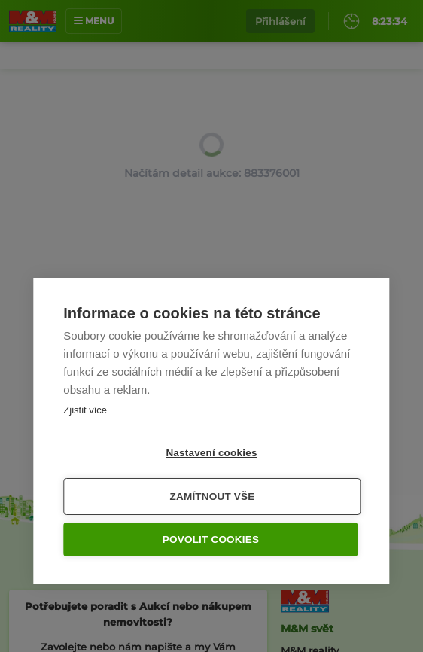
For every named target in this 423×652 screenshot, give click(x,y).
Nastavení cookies (211, 453)
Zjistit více (85, 410)
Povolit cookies (211, 539)
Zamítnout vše (212, 496)
